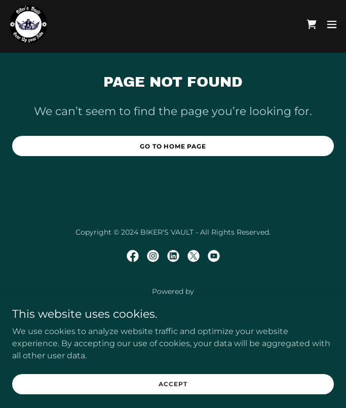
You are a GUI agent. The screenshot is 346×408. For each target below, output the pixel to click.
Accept (173, 384)
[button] (332, 24)
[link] (28, 24)
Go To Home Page (173, 146)
